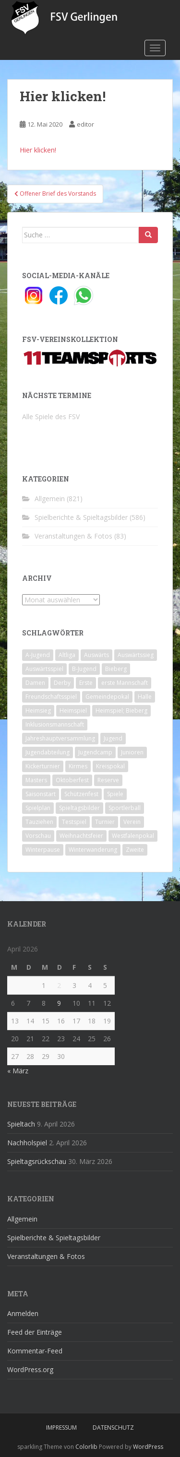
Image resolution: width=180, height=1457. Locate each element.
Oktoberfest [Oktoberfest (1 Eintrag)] (72, 780)
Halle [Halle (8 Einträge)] (145, 697)
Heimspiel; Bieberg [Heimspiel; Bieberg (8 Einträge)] (121, 710)
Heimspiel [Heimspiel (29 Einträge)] (73, 710)
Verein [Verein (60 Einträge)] (132, 822)
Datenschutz (113, 1427)
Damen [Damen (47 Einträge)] (35, 683)
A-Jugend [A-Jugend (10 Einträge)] (37, 655)
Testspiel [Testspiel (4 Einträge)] (74, 822)
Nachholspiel (27, 1142)
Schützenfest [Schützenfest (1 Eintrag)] (81, 794)
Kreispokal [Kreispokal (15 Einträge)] (110, 766)
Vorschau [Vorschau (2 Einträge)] (38, 836)
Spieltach (21, 1123)
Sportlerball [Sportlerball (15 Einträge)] (124, 808)
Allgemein (50, 498)
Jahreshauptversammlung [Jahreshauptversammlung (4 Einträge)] (60, 738)
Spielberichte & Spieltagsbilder (81, 517)
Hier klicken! (38, 149)
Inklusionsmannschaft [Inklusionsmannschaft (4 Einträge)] (54, 724)
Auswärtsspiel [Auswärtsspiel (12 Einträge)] (44, 669)
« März (17, 1070)
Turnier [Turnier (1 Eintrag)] (105, 822)
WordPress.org (30, 1369)
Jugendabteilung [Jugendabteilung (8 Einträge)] (47, 752)
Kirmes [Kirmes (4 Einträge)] (78, 766)
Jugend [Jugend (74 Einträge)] (113, 738)
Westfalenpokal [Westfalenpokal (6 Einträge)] (133, 836)
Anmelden (22, 1313)
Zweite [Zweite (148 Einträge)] (135, 850)
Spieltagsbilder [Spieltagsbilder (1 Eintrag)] (79, 808)
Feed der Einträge (34, 1332)
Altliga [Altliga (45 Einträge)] (67, 655)
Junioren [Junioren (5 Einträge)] (132, 752)
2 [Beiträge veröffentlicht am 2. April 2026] (59, 985)
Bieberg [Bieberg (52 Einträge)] (116, 669)
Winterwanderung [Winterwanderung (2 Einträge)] (93, 850)
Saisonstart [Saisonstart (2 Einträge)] (40, 794)
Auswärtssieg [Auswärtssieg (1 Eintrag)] (136, 655)
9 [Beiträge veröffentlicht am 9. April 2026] (59, 1003)
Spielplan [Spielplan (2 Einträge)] (37, 808)
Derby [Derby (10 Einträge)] (62, 683)
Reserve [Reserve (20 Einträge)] (108, 780)
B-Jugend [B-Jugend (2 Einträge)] (84, 669)
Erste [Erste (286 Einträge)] (86, 683)
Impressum (61, 1427)
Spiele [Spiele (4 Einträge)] (115, 794)
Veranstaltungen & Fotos (73, 535)
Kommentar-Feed (34, 1350)
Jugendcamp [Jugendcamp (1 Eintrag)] (95, 752)
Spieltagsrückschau (36, 1161)
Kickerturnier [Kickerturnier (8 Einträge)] (42, 766)
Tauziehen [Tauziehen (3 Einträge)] (39, 822)
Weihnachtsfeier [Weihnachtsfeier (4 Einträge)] (81, 836)
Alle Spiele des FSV (51, 416)
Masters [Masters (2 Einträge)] (36, 780)
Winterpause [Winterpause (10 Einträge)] (42, 850)
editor (85, 124)
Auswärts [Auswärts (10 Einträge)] (96, 655)
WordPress (148, 1447)
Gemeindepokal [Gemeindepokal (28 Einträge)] (107, 697)
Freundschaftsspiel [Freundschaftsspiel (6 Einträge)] (51, 697)
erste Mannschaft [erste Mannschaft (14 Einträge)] (124, 683)
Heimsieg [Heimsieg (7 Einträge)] (38, 710)
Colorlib (86, 1447)
